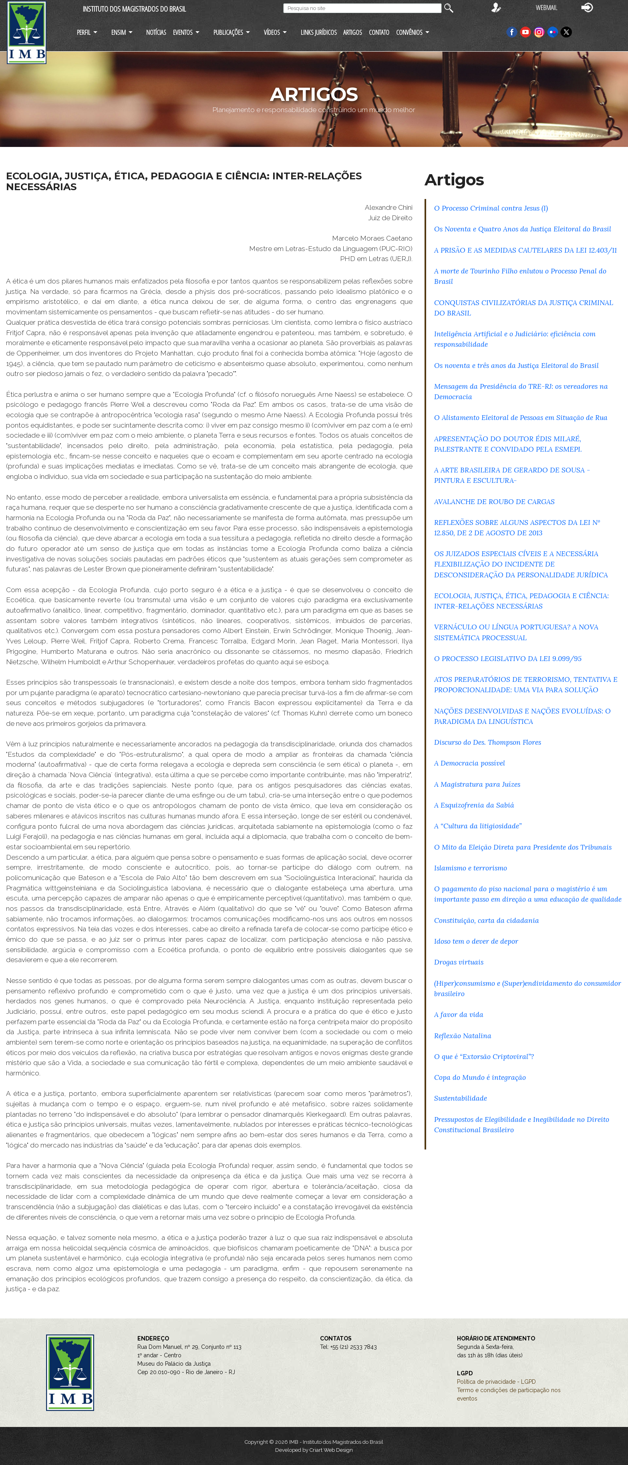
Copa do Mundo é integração (480, 1077)
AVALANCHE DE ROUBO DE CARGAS (494, 501)
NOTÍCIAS (156, 32)
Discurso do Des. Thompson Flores (487, 742)
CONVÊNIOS (409, 32)
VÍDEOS (272, 32)
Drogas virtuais (458, 962)
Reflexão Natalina (462, 1035)
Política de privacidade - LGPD (496, 1382)
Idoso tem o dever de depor (476, 941)
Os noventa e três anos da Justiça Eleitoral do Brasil (516, 365)
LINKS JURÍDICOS (319, 32)
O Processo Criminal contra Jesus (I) (491, 208)
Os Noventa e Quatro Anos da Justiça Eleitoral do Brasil (522, 228)
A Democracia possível (469, 763)
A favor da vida (458, 1014)
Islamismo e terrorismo (470, 867)
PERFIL (84, 32)
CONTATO (379, 32)
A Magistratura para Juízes (477, 784)
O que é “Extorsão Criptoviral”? (484, 1056)
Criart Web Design (331, 1450)
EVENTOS (183, 32)
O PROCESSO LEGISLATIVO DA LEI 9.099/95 (508, 658)
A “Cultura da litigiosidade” (477, 825)
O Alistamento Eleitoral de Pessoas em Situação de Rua (521, 417)
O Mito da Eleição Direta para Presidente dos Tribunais (523, 847)
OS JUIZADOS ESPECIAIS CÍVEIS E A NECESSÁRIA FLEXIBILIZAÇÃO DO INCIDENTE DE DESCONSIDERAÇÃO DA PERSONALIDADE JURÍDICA (521, 564)
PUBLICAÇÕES (228, 32)
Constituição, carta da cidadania (486, 920)
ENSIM (118, 32)
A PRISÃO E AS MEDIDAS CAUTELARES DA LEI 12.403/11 (525, 250)
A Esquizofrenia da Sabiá (474, 805)
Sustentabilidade (460, 1098)
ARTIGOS (352, 32)
